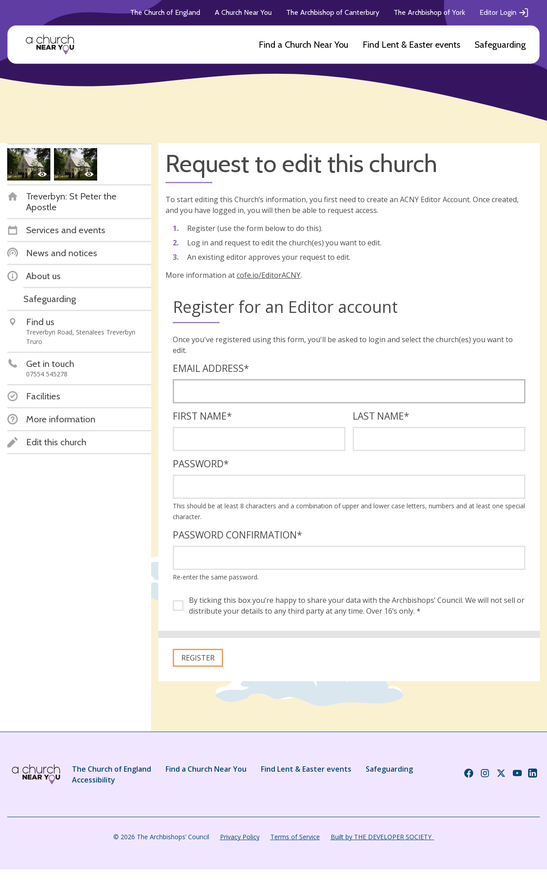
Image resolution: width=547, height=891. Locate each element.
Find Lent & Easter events (411, 44)
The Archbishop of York (429, 12)
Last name (381, 416)
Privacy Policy (240, 836)
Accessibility (93, 780)
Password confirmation (237, 534)
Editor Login (504, 12)
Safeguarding (500, 44)
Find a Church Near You (303, 44)
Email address (211, 368)
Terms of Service (295, 836)
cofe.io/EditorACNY (268, 275)
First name (202, 416)
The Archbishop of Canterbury (332, 12)
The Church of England (165, 12)
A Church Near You (243, 12)
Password (201, 463)
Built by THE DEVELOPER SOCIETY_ (382, 836)
